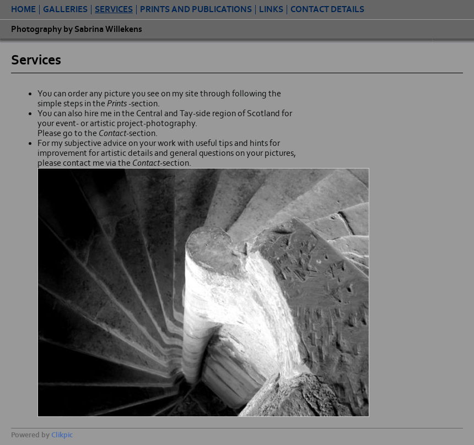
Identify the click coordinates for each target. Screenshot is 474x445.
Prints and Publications (196, 9)
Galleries (65, 9)
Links (271, 9)
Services (114, 9)
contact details (327, 9)
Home (23, 9)
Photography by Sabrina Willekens (76, 29)
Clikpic (62, 435)
